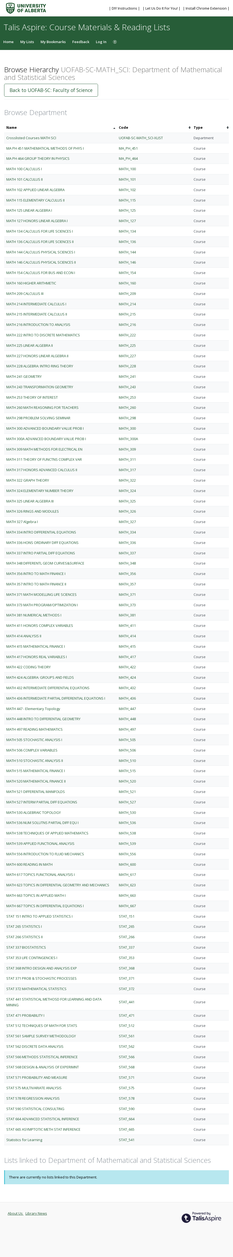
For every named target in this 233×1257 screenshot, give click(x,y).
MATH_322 (127, 480)
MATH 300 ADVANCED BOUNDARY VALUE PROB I (45, 428)
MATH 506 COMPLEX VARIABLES (31, 750)
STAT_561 (126, 1035)
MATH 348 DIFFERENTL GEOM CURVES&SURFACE (45, 563)
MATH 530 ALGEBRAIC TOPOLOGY (33, 812)
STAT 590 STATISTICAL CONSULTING (35, 1108)
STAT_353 (126, 957)
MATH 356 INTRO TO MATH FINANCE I (35, 573)
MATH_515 (127, 770)
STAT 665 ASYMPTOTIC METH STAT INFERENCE (43, 1129)
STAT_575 (126, 1087)
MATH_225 (127, 345)
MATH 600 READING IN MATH (29, 864)
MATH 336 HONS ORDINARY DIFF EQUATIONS (42, 542)
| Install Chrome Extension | (206, 8)
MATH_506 (127, 750)
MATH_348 (127, 563)
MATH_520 (127, 781)
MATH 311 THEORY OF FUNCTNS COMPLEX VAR (44, 459)
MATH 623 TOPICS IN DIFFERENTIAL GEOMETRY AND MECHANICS (57, 884)
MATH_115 (127, 200)
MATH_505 (127, 739)
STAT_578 (126, 1098)
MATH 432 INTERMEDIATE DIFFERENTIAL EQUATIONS (48, 687)
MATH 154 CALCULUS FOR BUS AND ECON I (40, 272)
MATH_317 (127, 469)
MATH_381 (127, 615)
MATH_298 (127, 417)
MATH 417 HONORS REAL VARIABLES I (36, 656)
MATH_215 (127, 314)
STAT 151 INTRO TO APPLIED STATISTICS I (39, 916)
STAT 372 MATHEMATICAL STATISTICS (36, 988)
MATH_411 (127, 625)
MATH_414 (127, 635)
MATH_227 (127, 355)
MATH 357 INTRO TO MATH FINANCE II (36, 584)
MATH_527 (127, 802)
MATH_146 (127, 262)
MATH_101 (127, 179)
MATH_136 (127, 241)
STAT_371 (126, 978)
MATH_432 (127, 687)
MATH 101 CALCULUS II (24, 179)
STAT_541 (126, 1139)
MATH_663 (127, 895)
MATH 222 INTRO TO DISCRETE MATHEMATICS (43, 335)
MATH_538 (127, 833)
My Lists (27, 41)
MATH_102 (127, 189)
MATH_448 (127, 718)
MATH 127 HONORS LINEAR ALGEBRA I (37, 220)
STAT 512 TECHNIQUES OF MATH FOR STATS (41, 1025)
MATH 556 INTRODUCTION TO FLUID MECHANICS (45, 853)
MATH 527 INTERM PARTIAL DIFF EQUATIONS (41, 802)
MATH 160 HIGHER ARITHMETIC (31, 283)
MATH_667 (127, 905)
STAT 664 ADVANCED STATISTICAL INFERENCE (42, 1118)
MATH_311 (127, 459)
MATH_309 (127, 449)
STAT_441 (126, 1001)
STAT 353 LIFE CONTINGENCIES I (31, 957)
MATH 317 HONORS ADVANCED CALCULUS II (41, 469)
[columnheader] (60, 127)
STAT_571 (126, 1077)
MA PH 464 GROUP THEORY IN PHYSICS (38, 158)
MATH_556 (127, 853)
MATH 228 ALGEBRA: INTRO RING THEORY (39, 366)
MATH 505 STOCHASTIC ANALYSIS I (34, 739)
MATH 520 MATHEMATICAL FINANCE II (36, 781)
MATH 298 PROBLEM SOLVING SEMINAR (38, 417)
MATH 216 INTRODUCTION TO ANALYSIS (38, 324)
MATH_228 (127, 366)
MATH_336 (127, 542)
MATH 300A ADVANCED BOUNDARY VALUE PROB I (46, 438)
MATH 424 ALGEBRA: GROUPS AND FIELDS (40, 677)
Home (8, 41)
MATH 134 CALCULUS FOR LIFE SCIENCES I (39, 231)
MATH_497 (127, 729)
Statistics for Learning (24, 1139)
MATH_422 (127, 666)
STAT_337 (126, 947)
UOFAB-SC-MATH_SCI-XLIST (141, 137)
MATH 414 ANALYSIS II (23, 635)
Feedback (80, 41)
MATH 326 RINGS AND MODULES (32, 511)
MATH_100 (127, 168)
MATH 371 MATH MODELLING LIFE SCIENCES (41, 594)
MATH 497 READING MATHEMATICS (34, 729)
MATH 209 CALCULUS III (25, 293)
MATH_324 (127, 490)
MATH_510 (127, 760)
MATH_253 (127, 397)
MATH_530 (127, 812)
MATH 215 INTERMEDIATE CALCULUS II (36, 314)
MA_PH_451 (128, 148)
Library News (36, 1213)
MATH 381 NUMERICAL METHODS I (33, 615)
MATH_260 (127, 407)
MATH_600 (127, 864)
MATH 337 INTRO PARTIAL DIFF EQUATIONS (40, 553)
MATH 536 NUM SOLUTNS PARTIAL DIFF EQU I (42, 822)
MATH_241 (127, 376)
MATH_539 (127, 843)
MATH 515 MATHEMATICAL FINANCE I (35, 770)
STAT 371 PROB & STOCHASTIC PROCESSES (41, 978)
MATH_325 (127, 501)
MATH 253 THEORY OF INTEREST (32, 397)
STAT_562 (126, 1046)
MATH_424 (127, 677)
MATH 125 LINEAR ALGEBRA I (29, 210)
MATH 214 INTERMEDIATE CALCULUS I (36, 303)
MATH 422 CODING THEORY (28, 666)
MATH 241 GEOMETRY (24, 376)
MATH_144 (127, 252)
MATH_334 (127, 532)
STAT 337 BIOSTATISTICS (26, 947)
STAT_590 (126, 1108)
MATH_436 (127, 698)
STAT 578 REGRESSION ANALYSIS (33, 1098)
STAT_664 (126, 1118)
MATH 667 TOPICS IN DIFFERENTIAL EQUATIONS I (45, 905)
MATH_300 (127, 428)
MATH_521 (127, 791)
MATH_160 (127, 283)
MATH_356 (127, 573)
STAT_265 (126, 926)
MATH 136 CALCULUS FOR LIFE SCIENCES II (40, 241)
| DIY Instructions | (125, 8)
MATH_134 (127, 231)
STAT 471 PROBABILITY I (25, 1015)
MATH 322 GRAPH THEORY (27, 480)
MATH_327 (127, 521)
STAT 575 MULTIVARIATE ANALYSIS (34, 1087)
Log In (101, 41)
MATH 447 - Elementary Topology (33, 708)
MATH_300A (128, 438)
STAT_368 (126, 968)
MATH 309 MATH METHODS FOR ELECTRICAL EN (44, 449)
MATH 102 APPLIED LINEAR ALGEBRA (35, 189)
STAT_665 (126, 1129)
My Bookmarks (53, 41)
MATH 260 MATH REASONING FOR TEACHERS (42, 407)
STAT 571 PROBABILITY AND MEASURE (36, 1077)
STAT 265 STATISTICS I (24, 926)
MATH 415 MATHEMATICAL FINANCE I (35, 646)
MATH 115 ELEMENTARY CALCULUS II (35, 200)
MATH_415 (127, 646)
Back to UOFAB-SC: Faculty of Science (51, 90)
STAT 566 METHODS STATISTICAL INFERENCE (42, 1056)
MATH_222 (127, 335)
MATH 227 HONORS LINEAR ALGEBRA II (37, 355)
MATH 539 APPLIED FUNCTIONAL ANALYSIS (40, 843)
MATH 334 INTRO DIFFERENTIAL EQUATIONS (41, 532)
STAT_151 (126, 916)
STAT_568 (126, 1067)
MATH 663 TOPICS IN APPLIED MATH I (36, 895)
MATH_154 (127, 272)
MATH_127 (127, 220)
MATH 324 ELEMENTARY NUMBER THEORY (39, 490)
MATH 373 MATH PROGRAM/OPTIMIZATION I (42, 604)
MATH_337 (127, 553)
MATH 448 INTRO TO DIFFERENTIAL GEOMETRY (43, 718)
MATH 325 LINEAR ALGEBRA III (30, 501)
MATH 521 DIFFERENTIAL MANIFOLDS (35, 791)
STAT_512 (126, 1025)
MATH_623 (127, 884)
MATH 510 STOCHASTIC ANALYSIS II (34, 760)
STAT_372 (126, 988)
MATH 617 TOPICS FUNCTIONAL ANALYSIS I (40, 874)
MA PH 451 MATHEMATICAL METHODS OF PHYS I (45, 148)
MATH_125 (127, 210)
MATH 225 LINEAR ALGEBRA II (29, 345)
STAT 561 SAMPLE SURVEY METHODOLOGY (41, 1035)
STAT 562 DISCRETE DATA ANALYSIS (35, 1046)
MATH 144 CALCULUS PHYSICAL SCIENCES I (40, 252)
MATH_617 (127, 874)
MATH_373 (127, 604)
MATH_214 (127, 303)
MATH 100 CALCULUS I (24, 168)
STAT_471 (126, 1015)
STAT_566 (126, 1056)
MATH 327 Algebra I (22, 521)
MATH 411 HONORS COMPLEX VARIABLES (39, 625)
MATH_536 (127, 822)
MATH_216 (127, 324)
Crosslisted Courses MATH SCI (31, 137)
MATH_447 (127, 708)
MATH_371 (127, 594)
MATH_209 (127, 293)
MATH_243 (127, 386)
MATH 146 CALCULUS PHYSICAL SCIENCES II (41, 262)
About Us (16, 1213)
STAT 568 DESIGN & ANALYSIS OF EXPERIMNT (42, 1067)
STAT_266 (126, 936)
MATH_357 (127, 584)
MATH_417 (127, 656)
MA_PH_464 (128, 158)
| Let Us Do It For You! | (162, 8)
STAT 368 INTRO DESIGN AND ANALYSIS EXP (41, 968)
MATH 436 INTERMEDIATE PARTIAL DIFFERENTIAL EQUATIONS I (55, 698)
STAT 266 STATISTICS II (24, 936)
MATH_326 (127, 511)
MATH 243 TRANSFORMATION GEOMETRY (39, 386)
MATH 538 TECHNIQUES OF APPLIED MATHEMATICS (47, 833)
